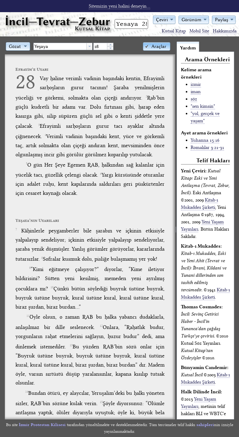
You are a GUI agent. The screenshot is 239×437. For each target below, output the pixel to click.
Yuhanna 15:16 (205, 140)
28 (26, 81)
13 (71, 345)
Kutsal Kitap (174, 31)
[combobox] (62, 46)
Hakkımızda (225, 31)
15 (101, 402)
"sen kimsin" (203, 106)
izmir (196, 84)
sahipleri (205, 424)
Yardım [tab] (188, 48)
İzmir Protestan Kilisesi (42, 424)
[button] (164, 19)
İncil (57, 21)
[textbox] (60, 46)
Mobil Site (199, 31)
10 (52, 287)
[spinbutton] (100, 46)
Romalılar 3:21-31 (207, 147)
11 (27, 316)
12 (101, 326)
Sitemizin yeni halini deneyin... (119, 6)
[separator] (176, 230)
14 (26, 392)
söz (194, 99)
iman (196, 91)
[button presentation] (89, 46)
